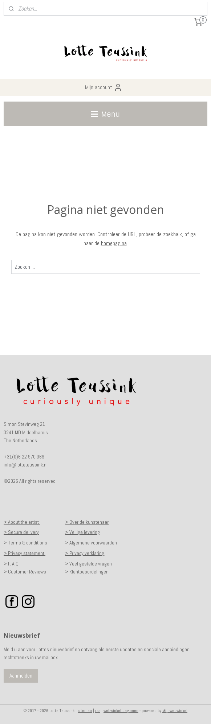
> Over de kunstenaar (87, 522)
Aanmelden (20, 675)
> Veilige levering (82, 532)
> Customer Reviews (25, 571)
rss (97, 710)
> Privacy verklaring (84, 553)
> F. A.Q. (12, 563)
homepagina (114, 243)
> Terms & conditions (25, 542)
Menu (105, 113)
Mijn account (103, 87)
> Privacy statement (24, 553)
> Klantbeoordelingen (87, 571)
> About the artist (22, 522)
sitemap (85, 710)
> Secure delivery (21, 532)
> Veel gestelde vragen (88, 563)
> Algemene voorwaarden (91, 542)
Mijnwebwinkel (174, 710)
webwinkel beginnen (121, 710)
